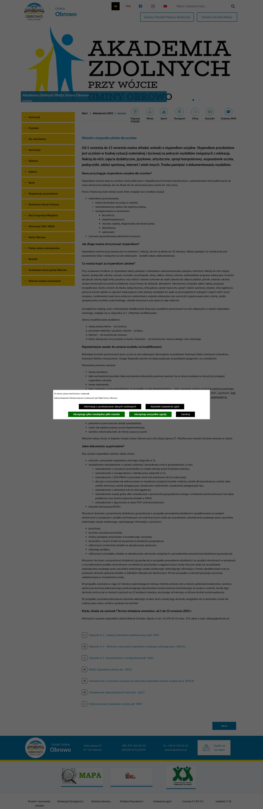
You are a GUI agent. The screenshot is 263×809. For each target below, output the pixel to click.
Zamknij (185, 414)
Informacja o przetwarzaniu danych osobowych (110, 406)
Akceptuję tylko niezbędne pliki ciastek (96, 414)
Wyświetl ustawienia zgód (165, 406)
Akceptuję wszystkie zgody (150, 414)
